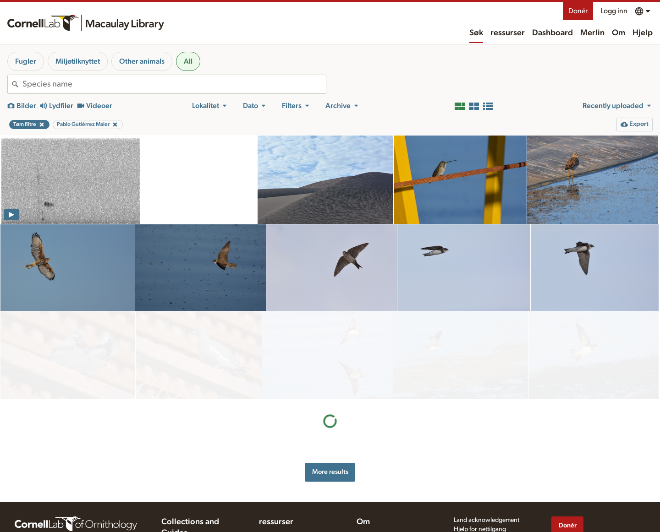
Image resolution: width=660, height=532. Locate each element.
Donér (578, 11)
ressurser (507, 33)
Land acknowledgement (486, 488)
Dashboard (552, 33)
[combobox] (174, 84)
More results (330, 384)
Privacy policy (472, 507)
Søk (476, 33)
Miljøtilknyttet (77, 61)
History (366, 503)
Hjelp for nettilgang (480, 497)
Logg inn (613, 11)
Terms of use (471, 517)
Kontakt (367, 522)
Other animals (142, 61)
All (188, 61)
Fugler (25, 61)
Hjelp (642, 33)
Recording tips (278, 520)
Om (618, 33)
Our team (369, 512)
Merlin (592, 33)
